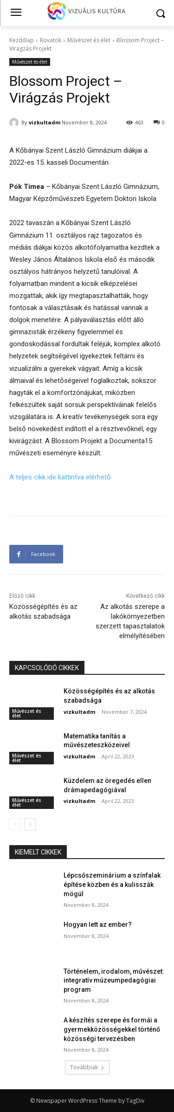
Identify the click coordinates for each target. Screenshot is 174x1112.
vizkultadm (44, 122)
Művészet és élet (88, 40)
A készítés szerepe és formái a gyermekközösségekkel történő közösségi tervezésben (112, 1029)
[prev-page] (15, 824)
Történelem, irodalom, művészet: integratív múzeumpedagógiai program (114, 980)
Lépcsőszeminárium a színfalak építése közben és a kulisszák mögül (112, 884)
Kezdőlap (21, 40)
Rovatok (50, 40)
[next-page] (30, 824)
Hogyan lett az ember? (98, 924)
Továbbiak (87, 1067)
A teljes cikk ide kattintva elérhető (60, 477)
